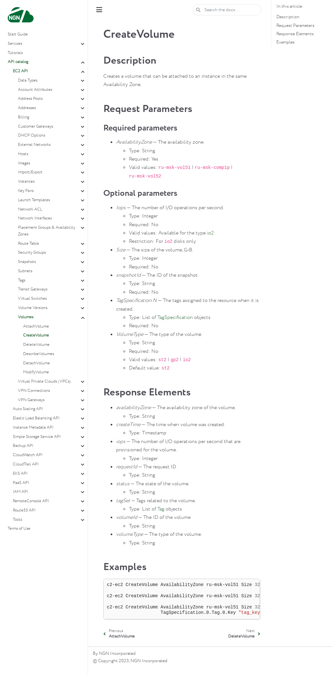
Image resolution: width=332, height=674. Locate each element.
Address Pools (30, 99)
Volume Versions (32, 308)
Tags (21, 280)
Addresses (27, 108)
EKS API (20, 474)
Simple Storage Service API (37, 437)
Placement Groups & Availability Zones (46, 231)
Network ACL (30, 209)
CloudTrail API (26, 464)
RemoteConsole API (31, 501)
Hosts (23, 154)
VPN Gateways (31, 400)
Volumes (25, 317)
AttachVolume (36, 326)
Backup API (23, 446)
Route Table (28, 244)
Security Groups (32, 253)
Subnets (25, 271)
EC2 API (20, 71)
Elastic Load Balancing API (36, 418)
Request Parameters (295, 25)
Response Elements (295, 34)
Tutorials (15, 53)
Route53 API (24, 510)
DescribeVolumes (38, 354)
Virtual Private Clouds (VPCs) (44, 381)
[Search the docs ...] (227, 9)
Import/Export (30, 172)
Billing (23, 117)
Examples (285, 42)
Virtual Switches (32, 299)
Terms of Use (19, 529)
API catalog (18, 62)
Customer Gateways (35, 126)
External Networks (34, 145)
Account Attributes (35, 90)
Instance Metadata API (33, 427)
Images (24, 163)
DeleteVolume (36, 345)
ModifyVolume (36, 372)
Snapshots (27, 262)
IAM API (20, 492)
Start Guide (18, 34)
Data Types (27, 80)
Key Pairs (26, 191)
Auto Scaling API (28, 409)
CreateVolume (36, 335)
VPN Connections (34, 391)
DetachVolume (36, 363)
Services (15, 44)
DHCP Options (31, 135)
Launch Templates (34, 200)
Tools (17, 520)
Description (287, 17)
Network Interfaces (35, 218)
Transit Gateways (32, 289)
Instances (26, 181)
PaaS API (21, 483)
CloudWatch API (28, 455)
